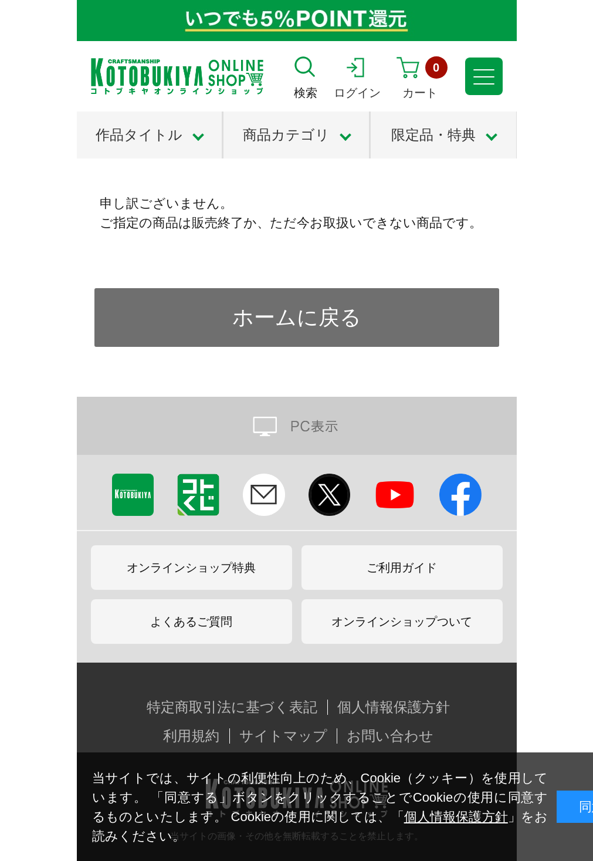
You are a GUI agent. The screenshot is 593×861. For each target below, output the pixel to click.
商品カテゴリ (286, 135)
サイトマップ (283, 736)
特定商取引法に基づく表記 (232, 707)
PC (297, 426)
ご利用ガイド (402, 567)
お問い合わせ (390, 736)
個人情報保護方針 (456, 816)
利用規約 (191, 736)
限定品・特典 (433, 135)
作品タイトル (139, 135)
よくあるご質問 (191, 621)
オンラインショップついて (401, 621)
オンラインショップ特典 (191, 567)
